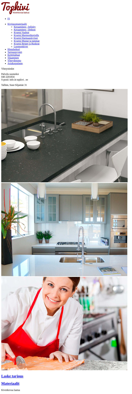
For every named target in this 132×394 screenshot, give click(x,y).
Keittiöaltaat (14, 55)
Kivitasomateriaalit (17, 24)
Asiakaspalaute (15, 63)
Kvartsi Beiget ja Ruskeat (26, 43)
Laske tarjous (12, 376)
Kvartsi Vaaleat (21, 32)
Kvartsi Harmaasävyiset (26, 38)
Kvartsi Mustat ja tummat (26, 41)
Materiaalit (10, 383)
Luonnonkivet (21, 46)
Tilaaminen (13, 57)
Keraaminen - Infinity (25, 26)
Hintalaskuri (14, 49)
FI (9, 18)
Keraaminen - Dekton (25, 29)
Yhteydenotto (14, 60)
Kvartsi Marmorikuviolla (26, 35)
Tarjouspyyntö (15, 52)
